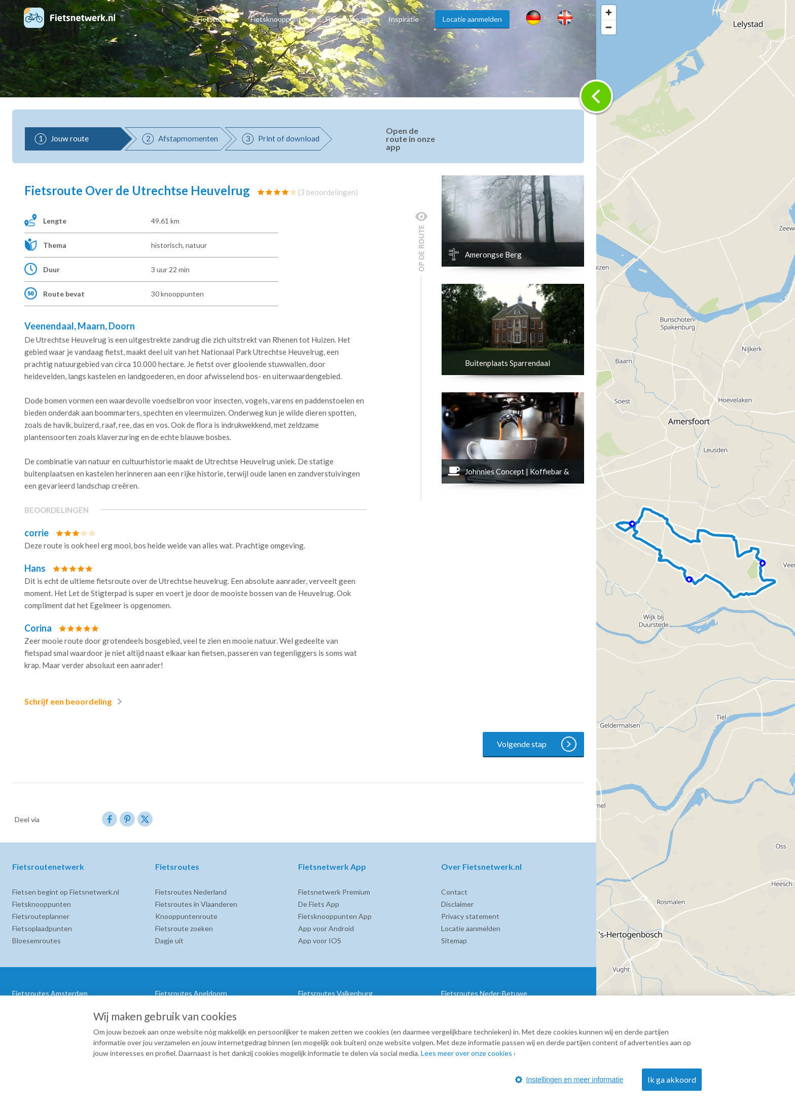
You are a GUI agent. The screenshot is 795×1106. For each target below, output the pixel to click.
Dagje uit (169, 940)
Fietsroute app (349, 19)
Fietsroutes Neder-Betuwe (484, 993)
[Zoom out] (608, 27)
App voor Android (326, 928)
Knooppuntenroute (186, 916)
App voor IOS (319, 940)
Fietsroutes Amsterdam (50, 993)
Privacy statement (470, 916)
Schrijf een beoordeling (75, 701)
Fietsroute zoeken (184, 928)
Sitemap (454, 940)
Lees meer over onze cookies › (468, 1053)
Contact (454, 892)
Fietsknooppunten (279, 19)
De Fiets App (318, 904)
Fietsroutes (215, 19)
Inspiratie (403, 19)
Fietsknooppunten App (335, 916)
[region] (695, 553)
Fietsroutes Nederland (191, 892)
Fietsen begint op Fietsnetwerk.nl (65, 892)
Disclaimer (457, 904)
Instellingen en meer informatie (569, 1080)
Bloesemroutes (36, 940)
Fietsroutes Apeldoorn (191, 993)
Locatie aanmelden (472, 19)
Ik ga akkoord (671, 1079)
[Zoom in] (608, 12)
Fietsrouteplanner (40, 916)
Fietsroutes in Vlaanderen (196, 904)
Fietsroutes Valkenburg (335, 993)
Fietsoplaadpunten (42, 928)
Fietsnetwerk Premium (334, 892)
